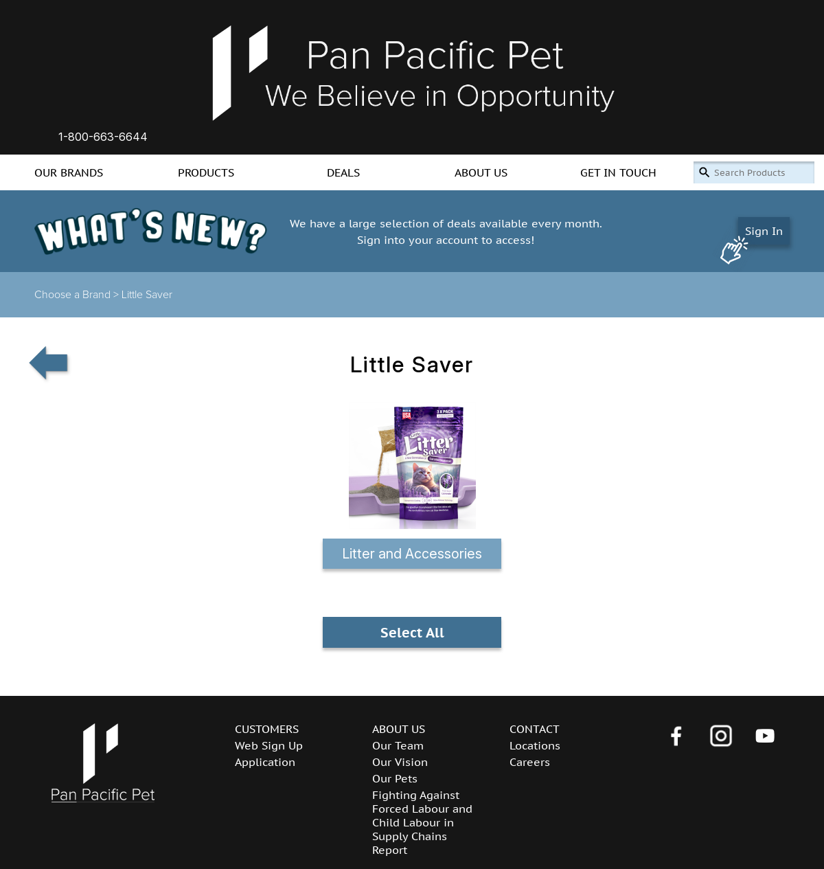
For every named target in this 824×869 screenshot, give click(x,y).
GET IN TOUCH (618, 172)
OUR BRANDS (68, 172)
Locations (535, 745)
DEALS (343, 172)
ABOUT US (481, 172)
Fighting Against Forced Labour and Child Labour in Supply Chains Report (422, 822)
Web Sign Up (269, 745)
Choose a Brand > (78, 294)
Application (265, 762)
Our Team (398, 745)
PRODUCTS (206, 172)
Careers (530, 762)
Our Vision (400, 762)
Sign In (764, 231)
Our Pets (394, 778)
